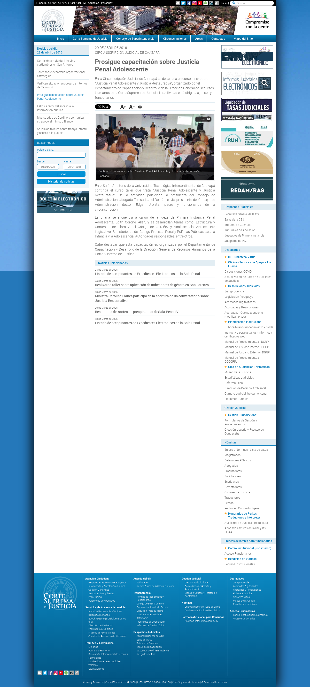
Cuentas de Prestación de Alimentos (107, 636)
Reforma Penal (234, 383)
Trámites (93, 665)
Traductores (232, 497)
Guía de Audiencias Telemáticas (249, 367)
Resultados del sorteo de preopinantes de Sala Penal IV (136, 311)
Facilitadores (233, 476)
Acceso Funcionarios (238, 553)
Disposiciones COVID (238, 271)
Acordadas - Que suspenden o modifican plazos (244, 314)
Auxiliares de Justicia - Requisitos (246, 523)
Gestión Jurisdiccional (242, 415)
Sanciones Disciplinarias (101, 593)
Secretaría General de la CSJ (242, 214)
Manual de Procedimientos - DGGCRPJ (242, 359)
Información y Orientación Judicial (106, 586)
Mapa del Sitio (243, 38)
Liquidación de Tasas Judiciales (105, 661)
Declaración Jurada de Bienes (152, 607)
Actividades (143, 582)
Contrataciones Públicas (149, 614)
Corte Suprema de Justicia (90, 38)
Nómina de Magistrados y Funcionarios (150, 598)
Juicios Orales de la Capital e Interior (155, 586)
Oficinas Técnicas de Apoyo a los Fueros (249, 264)
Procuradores (233, 471)
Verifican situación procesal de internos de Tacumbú (62, 85)
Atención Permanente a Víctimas (105, 611)
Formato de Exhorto (99, 650)
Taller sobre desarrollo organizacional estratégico (61, 74)
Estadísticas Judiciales (239, 377)
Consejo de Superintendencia (135, 38)
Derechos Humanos (99, 615)
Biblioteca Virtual (241, 597)
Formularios (94, 657)
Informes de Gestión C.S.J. (150, 625)
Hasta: (67, 161)
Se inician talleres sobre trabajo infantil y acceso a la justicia (62, 131)
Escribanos (232, 481)
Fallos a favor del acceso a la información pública (55, 108)
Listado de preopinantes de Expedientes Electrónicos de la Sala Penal (147, 273)
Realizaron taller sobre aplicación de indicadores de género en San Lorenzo (152, 284)
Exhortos (93, 647)
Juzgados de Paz (236, 241)
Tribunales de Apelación (240, 230)
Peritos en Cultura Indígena (242, 508)
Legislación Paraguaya (239, 296)
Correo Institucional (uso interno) (249, 548)
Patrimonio (142, 618)
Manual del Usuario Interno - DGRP (247, 347)
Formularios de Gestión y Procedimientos (241, 422)
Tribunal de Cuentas (237, 225)
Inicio (224, 3)
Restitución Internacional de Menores (108, 654)
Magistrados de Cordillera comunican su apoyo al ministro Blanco (61, 119)
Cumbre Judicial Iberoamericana (245, 393)
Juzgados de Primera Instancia (244, 235)
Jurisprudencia (234, 291)
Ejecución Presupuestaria (150, 610)
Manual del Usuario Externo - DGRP (247, 352)
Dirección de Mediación (100, 625)
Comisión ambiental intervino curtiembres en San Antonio (56, 62)
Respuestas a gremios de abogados (107, 582)
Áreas (199, 38)
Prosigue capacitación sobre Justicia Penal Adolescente (60, 96)
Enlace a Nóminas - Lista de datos (246, 449)
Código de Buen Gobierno (150, 603)
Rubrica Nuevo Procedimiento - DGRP (249, 327)
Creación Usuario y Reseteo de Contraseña (244, 431)
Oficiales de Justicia (237, 492)
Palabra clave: (45, 149)
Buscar (61, 174)
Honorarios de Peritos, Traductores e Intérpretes (244, 515)
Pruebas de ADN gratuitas (101, 632)
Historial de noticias (61, 181)
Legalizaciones (96, 668)
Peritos (229, 503)
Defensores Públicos (238, 460)
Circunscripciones (174, 38)
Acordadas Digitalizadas (240, 302)
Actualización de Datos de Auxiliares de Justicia (248, 278)
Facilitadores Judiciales (100, 629)
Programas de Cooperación (151, 621)
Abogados (231, 465)
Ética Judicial (95, 597)
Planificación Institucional (245, 322)
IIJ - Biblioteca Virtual (242, 257)
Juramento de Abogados (101, 600)
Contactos (218, 38)
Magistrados (232, 455)
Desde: (41, 161)
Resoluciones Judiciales (244, 286)
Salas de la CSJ (234, 219)
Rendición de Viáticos (242, 559)
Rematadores (233, 487)
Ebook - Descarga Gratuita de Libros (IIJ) (107, 620)
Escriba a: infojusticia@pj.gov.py (201, 621)
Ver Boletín (63, 210)
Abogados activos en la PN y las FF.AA (245, 530)
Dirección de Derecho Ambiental (245, 388)
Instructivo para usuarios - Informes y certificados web (248, 334)
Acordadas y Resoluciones (242, 307)
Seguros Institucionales (240, 564)
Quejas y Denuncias (98, 589)
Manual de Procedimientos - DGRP (247, 342)
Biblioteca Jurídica (236, 399)
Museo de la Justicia (238, 372)
